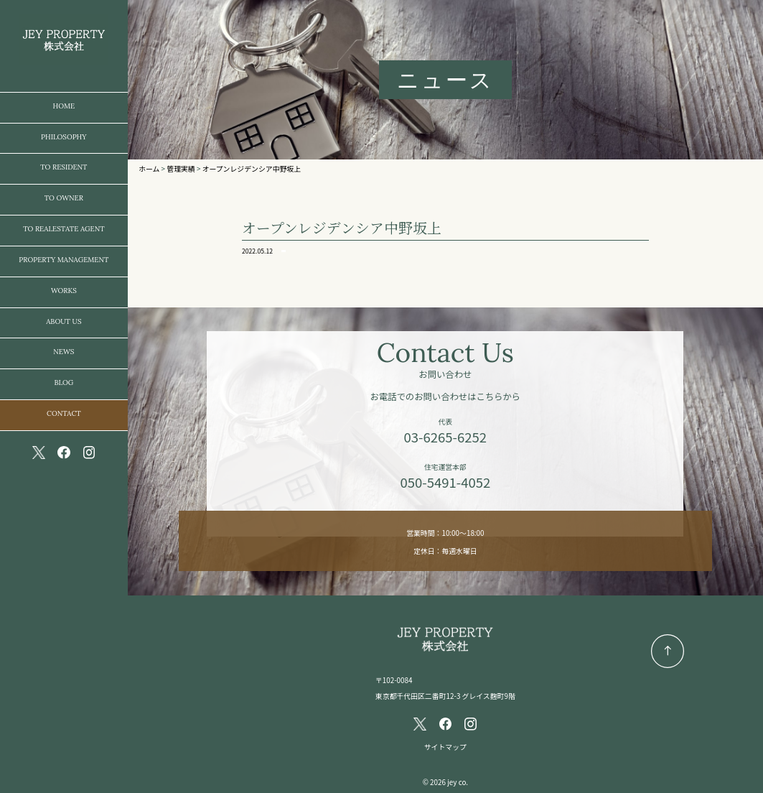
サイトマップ (445, 747)
